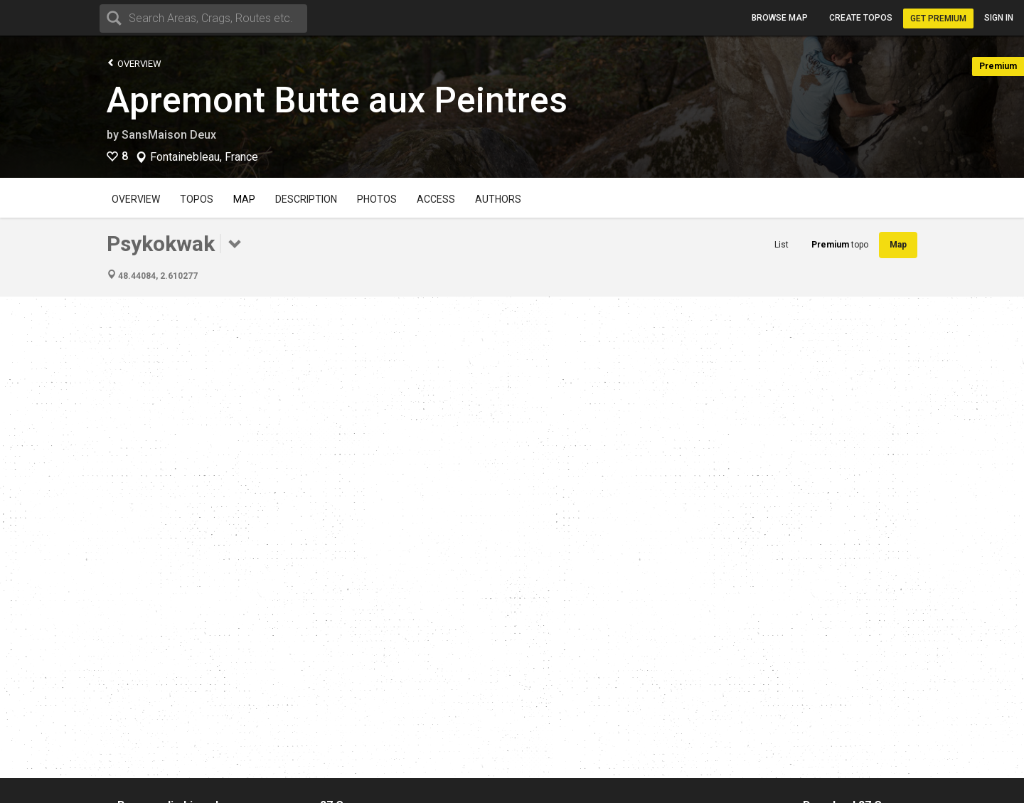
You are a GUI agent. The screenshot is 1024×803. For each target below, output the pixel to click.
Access (436, 199)
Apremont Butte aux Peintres (337, 100)
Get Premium (938, 18)
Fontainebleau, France (204, 157)
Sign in (998, 18)
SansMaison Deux (169, 135)
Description (306, 199)
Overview (134, 63)
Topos (196, 199)
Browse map (780, 18)
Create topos (860, 18)
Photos (377, 199)
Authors (498, 199)
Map (244, 199)
